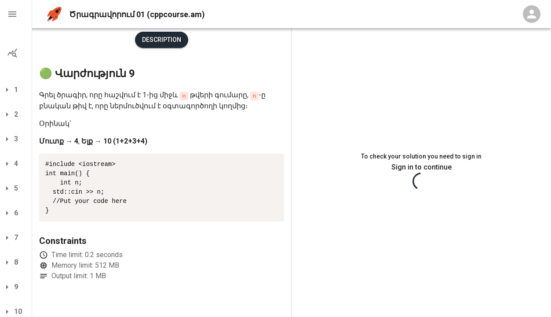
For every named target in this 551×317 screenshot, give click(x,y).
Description (161, 39)
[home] (54, 14)
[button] (16, 14)
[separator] (291, 172)
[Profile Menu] (532, 14)
